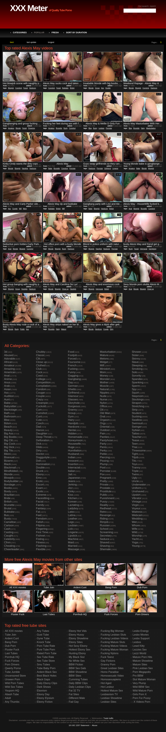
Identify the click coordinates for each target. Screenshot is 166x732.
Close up (65, 289)
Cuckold (41, 406)
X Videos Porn (142, 701)
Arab (7, 385)
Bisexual (9, 457)
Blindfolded (11, 470)
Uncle (135, 481)
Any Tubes (43, 631)
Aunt (7, 399)
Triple (135, 470)
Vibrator (136, 498)
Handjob (25, 168)
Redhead (105, 508)
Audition (9, 396)
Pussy (103, 501)
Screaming (106, 532)
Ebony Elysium (45, 698)
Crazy (39, 399)
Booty (7, 491)
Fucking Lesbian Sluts (113, 634)
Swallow (137, 419)
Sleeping (137, 365)
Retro (103, 511)
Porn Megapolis (142, 672)
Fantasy (41, 508)
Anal (130, 209)
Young (136, 545)
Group (97, 88)
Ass (102, 88)
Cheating (9, 545)
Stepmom (138, 396)
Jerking (72, 484)
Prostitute (106, 491)
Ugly (134, 477)
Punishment (107, 498)
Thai (134, 447)
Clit (38, 358)
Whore (136, 525)
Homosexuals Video (112, 675)
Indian (71, 457)
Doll (38, 460)
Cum (39, 409)
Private (104, 484)
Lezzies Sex (140, 649)
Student (136, 413)
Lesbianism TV (109, 694)
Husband (73, 453)
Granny (72, 409)
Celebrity (9, 539)
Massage (73, 549)
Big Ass (8, 433)
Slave (135, 362)
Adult (8, 698)
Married (72, 545)
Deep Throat (43, 436)
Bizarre (8, 460)
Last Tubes (11, 653)
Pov (102, 474)
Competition (43, 382)
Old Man (105, 413)
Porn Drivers (12, 664)
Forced (72, 358)
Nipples (104, 392)
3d (5, 351)
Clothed (41, 365)
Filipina (40, 525)
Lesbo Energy (141, 631)
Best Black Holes (46, 675)
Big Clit (8, 440)
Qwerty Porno (13, 668)
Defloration (42, 440)
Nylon (103, 402)
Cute (39, 419)
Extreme (41, 494)
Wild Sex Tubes (14, 686)
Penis (103, 447)
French (72, 365)
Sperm (136, 385)
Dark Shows (44, 686)
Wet (134, 522)
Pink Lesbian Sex (143, 668)
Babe (50, 168)
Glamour (73, 396)
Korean (72, 501)
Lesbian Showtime (111, 698)
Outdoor (105, 430)
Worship (137, 535)
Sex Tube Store (46, 660)
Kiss (70, 494)
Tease (135, 440)
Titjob (135, 457)
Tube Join (10, 634)
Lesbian (101, 128)
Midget (104, 362)
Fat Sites (74, 694)
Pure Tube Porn (46, 649)
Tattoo (135, 433)
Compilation (43, 385)
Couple (15, 209)
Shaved (104, 542)
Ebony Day (43, 694)
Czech (40, 423)
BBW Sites (75, 675)
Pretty (103, 481)
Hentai (72, 430)
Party (103, 443)
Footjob (72, 355)
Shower (136, 351)
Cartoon (9, 525)
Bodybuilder (11, 481)
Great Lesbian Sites (112, 668)
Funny (72, 372)
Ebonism (42, 690)
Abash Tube (12, 694)
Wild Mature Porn (143, 690)
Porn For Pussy (141, 698)
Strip (134, 409)
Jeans (71, 481)
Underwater (139, 484)
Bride (7, 498)
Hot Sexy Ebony (78, 645)
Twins (135, 474)
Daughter (41, 433)
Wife (134, 528)
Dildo (39, 447)
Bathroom (10, 416)
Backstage (10, 409)
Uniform (137, 488)
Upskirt (136, 494)
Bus (6, 515)
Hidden (72, 433)
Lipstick (72, 535)
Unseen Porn (12, 679)
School (104, 528)
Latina (71, 515)
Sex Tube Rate (45, 657)
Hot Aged (106, 683)
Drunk (39, 470)
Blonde (91, 88)
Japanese (74, 477)
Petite (103, 453)
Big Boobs (10, 436)
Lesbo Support (141, 638)
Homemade (75, 436)
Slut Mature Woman (144, 679)
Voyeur (136, 508)
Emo (39, 477)
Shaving (105, 545)
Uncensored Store (15, 675)
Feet (39, 515)
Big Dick (9, 447)
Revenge (105, 515)
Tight (135, 453)
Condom (41, 389)
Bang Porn (11, 642)
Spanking (137, 382)
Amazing (9, 368)
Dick (38, 443)
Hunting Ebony (77, 653)
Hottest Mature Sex (112, 690)
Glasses (73, 399)
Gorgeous (74, 406)
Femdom (41, 518)
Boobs (8, 488)
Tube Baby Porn (46, 668)
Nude (103, 396)
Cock (39, 372)
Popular (39, 32)
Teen (135, 443)
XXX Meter (28, 8)
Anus (7, 382)
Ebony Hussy (76, 634)
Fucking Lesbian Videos (114, 638)
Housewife (74, 443)
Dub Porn (10, 645)
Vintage (136, 501)
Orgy (103, 423)
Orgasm (105, 419)
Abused (8, 355)
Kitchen (72, 498)
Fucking (73, 368)
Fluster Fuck (12, 649)
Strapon (137, 402)
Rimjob (104, 522)
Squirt (135, 392)
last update (31, 42)
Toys (134, 464)
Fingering (31, 128)
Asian (7, 389)
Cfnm (7, 542)
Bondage (9, 484)
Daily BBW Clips (78, 683)
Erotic (39, 481)
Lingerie (115, 168)
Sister (135, 355)
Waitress (137, 511)
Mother (104, 382)
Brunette (59, 128)
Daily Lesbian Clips (80, 686)
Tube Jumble (12, 672)
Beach (8, 426)
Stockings (138, 399)
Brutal (7, 508)
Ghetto (72, 389)
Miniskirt (105, 368)
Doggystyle (43, 457)
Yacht (135, 539)
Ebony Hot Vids (78, 631)
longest (51, 42)
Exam (39, 488)
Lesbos (137, 642)
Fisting (40, 539)
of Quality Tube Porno (60, 10)
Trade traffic (108, 718)
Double (108, 88)
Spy (134, 389)
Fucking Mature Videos (114, 645)
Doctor (40, 453)
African (8, 362)
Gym (71, 416)
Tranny (136, 467)
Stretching (138, 406)
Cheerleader (11, 549)
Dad (38, 426)
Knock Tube (44, 642)
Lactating (73, 505)
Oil (101, 409)
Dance (40, 430)
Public (22, 329)
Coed (39, 375)
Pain (102, 433)
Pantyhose (106, 440)
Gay (70, 382)
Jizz (70, 488)
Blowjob (11, 88)
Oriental (105, 426)
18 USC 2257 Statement (79, 725)
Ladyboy (73, 508)
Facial (25, 88)
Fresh (55, 32)
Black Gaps (43, 679)
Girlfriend (107, 168)
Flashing (41, 545)
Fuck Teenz (107, 657)
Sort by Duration (76, 32)
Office (103, 406)
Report (6, 79)
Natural (104, 389)
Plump (104, 464)
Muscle (104, 385)
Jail (70, 474)
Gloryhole (74, 402)
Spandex (137, 379)
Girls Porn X (140, 694)
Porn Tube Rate (46, 645)
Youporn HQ (12, 690)
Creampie (42, 402)
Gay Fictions (108, 660)
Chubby (41, 351)
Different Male (77, 698)
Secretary (106, 535)
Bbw (90, 128)
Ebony (40, 474)
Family (40, 505)
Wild (134, 532)
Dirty (111, 329)
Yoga (135, 542)
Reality (104, 505)
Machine (73, 539)
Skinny (136, 358)
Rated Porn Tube (46, 653)
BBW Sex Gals (77, 668)
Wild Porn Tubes (14, 683)
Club (39, 368)
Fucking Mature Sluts (113, 642)
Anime (8, 379)
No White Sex (77, 660)
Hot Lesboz (107, 686)
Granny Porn (108, 664)
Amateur (11, 128)
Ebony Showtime (78, 638)
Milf (20, 209)
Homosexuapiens (111, 679)
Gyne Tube (43, 638)
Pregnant (105, 477)
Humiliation (75, 450)
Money (104, 375)
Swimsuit (137, 423)
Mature (63, 329)
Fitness (40, 542)
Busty (65, 128)
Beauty (8, 430)
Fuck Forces (12, 660)
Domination (43, 464)
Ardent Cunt (12, 638)
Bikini (7, 453)
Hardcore (32, 88)
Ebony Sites (76, 642)
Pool (102, 467)
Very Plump (139, 683)
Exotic (39, 491)
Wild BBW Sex (141, 686)
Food (71, 351)
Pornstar (109, 128)
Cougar (40, 392)
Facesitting (42, 498)
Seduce (104, 539)
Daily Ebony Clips (47, 683)
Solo (134, 372)
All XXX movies (14, 631)
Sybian (136, 430)
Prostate (105, 488)
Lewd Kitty (139, 645)
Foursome (74, 362)
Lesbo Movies (141, 634)
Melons (104, 358)
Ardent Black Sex (47, 672)
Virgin (135, 505)
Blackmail (10, 467)
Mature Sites (140, 664)
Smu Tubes (43, 664)
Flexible (41, 549)
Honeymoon (75, 440)
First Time (42, 532)
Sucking (137, 416)
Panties (104, 436)
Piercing (105, 457)
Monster (105, 379)
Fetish (39, 522)
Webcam (137, 515)
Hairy (143, 128)
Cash (7, 528)
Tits (134, 460)
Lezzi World (139, 653)
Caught (8, 535)
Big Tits (8, 450)
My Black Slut (76, 657)
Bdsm (7, 423)
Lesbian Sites (108, 701)
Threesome (139, 450)
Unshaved (138, 491)
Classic (40, 355)
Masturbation (151, 128)
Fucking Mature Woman (114, 649)
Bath (7, 413)
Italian (71, 470)
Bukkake (65, 88)
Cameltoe (10, 522)
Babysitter (10, 406)
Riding (104, 518)
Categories (20, 32)
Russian (105, 525)
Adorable (9, 358)
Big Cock (9, 443)
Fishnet (40, 535)
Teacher (137, 436)
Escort (40, 484)
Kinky (71, 491)
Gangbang (152, 249)
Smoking (137, 368)
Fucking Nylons (109, 653)
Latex (71, 511)
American (10, 372)
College (40, 379)
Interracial (143, 249)
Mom (25, 209)
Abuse (94, 725)
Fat (38, 511)
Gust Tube (43, 634)
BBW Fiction (76, 664)
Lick (70, 528)
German (73, 385)
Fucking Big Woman (112, 631)
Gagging (73, 375)
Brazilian (9, 494)
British (72, 88)
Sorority (136, 375)
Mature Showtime (143, 660)
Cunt (39, 416)
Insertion (73, 464)
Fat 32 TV (74, 690)
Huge (71, 447)
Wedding (137, 518)
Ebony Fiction (45, 701)
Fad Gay (74, 701)
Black (7, 464)
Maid (71, 542)
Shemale (105, 549)
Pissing (104, 460)
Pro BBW (138, 675)
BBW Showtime (78, 672)
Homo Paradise (110, 672)
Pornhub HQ (12, 657)
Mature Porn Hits (142, 657)
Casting (8, 532)
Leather (72, 518)
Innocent (73, 460)
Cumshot (18, 88)
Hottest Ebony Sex (79, 649)
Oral (102, 416)
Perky (103, 450)
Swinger (137, 426)
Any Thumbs (12, 701)
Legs (71, 522)
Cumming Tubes (78, 679)
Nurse (103, 399)
